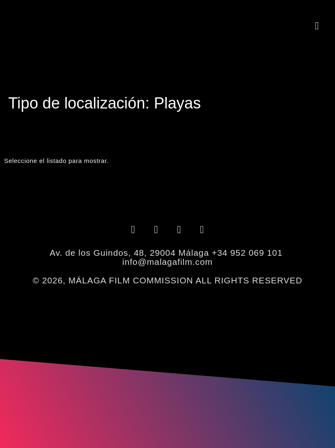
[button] (316, 25)
